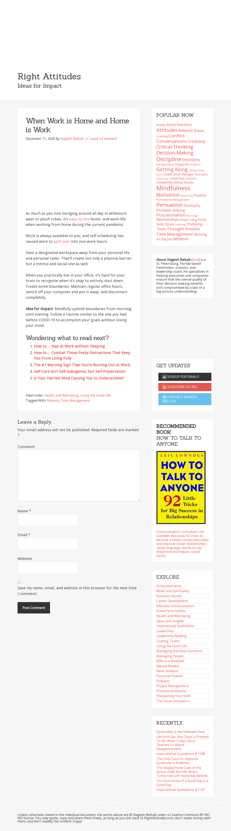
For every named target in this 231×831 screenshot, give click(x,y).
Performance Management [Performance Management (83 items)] (172, 199)
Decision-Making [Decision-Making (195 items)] (174, 152)
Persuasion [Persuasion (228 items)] (169, 204)
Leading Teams (168, 641)
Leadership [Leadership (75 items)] (162, 178)
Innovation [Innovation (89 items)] (201, 174)
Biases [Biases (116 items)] (199, 130)
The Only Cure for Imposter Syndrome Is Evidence (177, 761)
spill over (62, 241)
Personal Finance (169, 676)
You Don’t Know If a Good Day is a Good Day (182, 783)
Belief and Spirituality (172, 591)
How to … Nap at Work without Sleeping (69, 346)
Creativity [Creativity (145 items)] (197, 141)
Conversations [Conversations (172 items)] (171, 141)
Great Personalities (171, 611)
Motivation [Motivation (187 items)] (168, 194)
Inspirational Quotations (175, 626)
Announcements (168, 586)
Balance (53, 400)
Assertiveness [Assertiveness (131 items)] (179, 124)
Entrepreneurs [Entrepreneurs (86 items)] (165, 164)
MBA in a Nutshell (170, 661)
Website (25, 558)
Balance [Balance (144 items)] (185, 130)
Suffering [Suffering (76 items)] (180, 224)
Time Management (75, 400)
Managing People (169, 656)
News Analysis (167, 671)
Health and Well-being (61, 395)
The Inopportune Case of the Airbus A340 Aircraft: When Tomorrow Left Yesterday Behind (181, 771)
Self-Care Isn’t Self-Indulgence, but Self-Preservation (79, 371)
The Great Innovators (173, 701)
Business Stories (169, 596)
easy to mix (79, 218)
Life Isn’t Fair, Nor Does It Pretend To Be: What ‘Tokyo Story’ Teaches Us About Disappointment (182, 743)
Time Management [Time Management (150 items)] (174, 234)
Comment (26, 446)
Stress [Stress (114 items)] (169, 224)
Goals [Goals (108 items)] (167, 174)
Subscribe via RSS (179, 387)
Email (24, 534)
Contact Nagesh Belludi (179, 399)
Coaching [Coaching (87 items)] (162, 136)
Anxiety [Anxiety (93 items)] (161, 125)
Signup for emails (180, 376)
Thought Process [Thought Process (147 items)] (183, 229)
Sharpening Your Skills (173, 696)
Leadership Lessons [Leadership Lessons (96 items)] (182, 178)
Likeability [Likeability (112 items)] (164, 182)
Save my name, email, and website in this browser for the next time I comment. (77, 590)
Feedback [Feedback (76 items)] (195, 164)
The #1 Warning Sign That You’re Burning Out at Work (82, 364)
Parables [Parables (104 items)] (200, 195)
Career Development (172, 601)
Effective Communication (175, 606)
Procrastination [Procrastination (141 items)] (170, 215)
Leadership (164, 631)
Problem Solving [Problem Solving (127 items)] (170, 210)
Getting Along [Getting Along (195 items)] (172, 169)
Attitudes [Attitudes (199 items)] (167, 130)
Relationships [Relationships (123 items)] (167, 219)
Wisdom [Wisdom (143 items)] (180, 239)
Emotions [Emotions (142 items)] (191, 159)
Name (24, 510)
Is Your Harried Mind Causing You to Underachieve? (79, 378)
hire (195, 259)
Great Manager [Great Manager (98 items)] (183, 174)
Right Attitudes (49, 76)
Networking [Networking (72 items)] (186, 195)
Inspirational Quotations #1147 (180, 789)
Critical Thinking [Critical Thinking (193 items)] (174, 146)
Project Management (172, 686)
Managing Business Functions (179, 651)
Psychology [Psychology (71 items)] (192, 215)
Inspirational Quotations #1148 (180, 753)
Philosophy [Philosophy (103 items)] (191, 205)
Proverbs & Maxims (171, 691)
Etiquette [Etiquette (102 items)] (182, 164)
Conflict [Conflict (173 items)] (177, 135)
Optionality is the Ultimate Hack (180, 731)
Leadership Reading (171, 636)
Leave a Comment (103, 138)
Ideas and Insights (170, 621)
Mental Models (167, 666)
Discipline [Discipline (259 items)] (168, 159)
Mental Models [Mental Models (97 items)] (183, 182)
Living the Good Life (95, 395)
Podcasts (163, 681)
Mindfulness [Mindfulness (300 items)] (173, 188)
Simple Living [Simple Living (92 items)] (188, 220)
